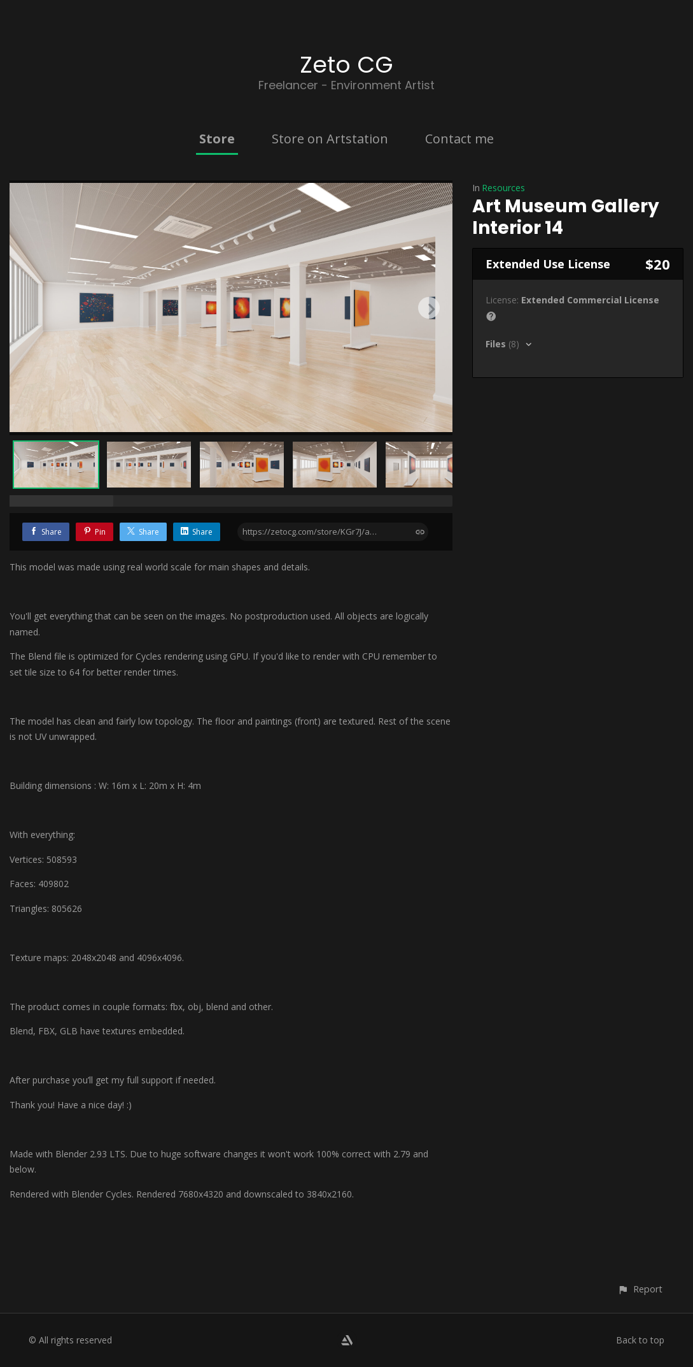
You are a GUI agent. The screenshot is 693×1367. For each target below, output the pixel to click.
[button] (640, 1289)
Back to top (640, 1340)
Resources (503, 188)
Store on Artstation (330, 138)
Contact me (459, 138)
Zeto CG (346, 64)
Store (217, 138)
